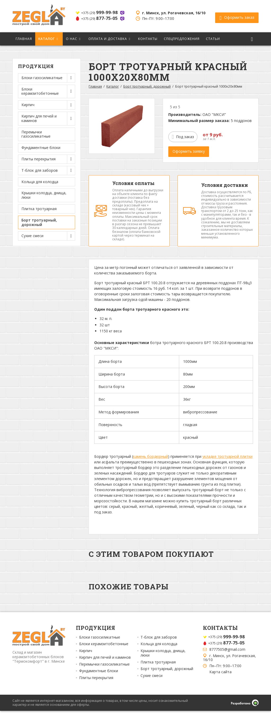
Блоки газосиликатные (99, 640)
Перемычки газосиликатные (36, 134)
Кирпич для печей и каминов (105, 660)
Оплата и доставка (107, 39)
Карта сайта (220, 675)
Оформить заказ (236, 16)
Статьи (213, 39)
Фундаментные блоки (40, 147)
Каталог (46, 39)
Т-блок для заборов (159, 640)
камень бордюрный (150, 459)
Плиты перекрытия (96, 681)
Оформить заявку (189, 151)
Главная (24, 39)
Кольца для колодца (39, 181)
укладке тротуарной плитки (227, 459)
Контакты (147, 39)
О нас (71, 39)
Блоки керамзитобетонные (103, 647)
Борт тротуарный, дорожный (39, 222)
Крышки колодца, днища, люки (43, 195)
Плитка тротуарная (39, 208)
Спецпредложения (182, 39)
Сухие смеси (151, 678)
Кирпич (85, 654)
